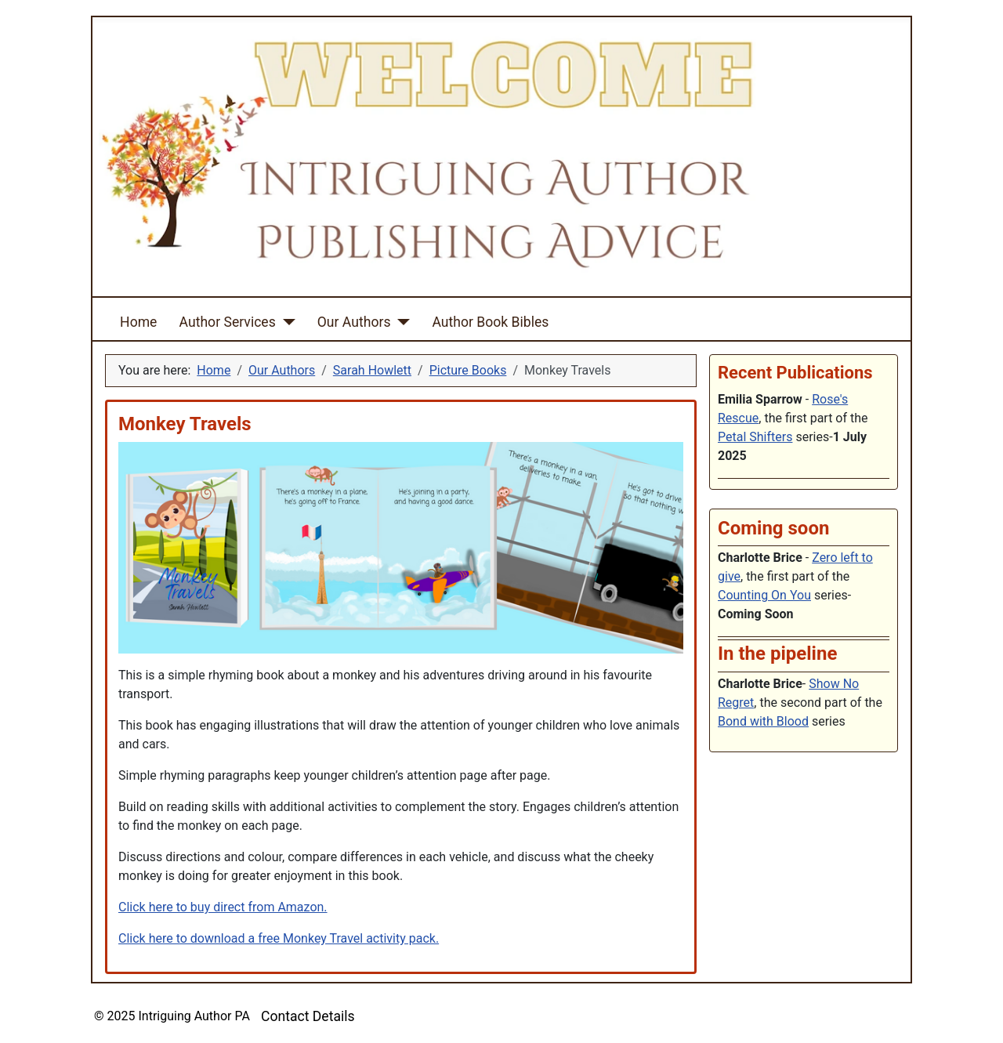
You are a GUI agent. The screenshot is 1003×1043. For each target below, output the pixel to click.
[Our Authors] (400, 322)
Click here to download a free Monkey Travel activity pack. (278, 938)
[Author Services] (285, 322)
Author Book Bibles (490, 322)
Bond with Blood (763, 721)
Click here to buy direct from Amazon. (223, 907)
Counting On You (764, 595)
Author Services (227, 322)
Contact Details (308, 1016)
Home (138, 322)
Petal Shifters (755, 436)
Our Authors (354, 322)
